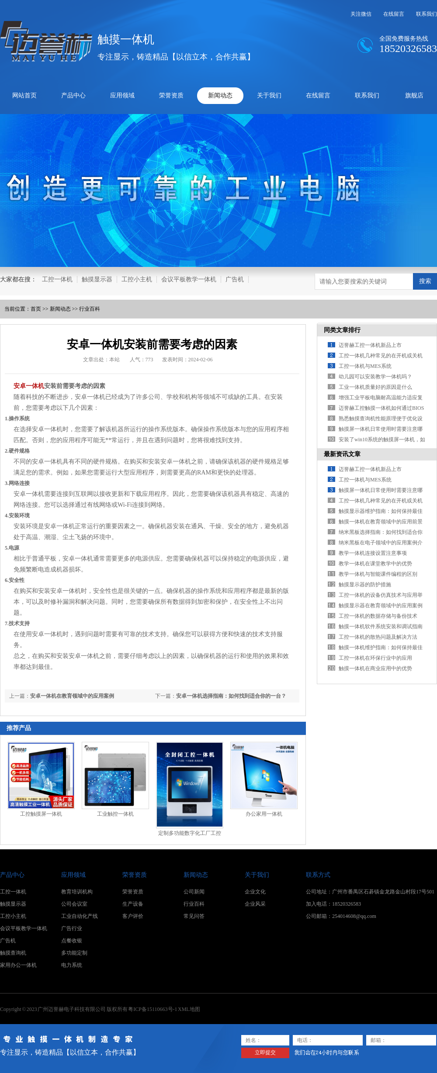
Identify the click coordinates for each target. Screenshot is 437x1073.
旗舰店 (414, 95)
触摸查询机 (13, 953)
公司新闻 (194, 892)
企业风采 (255, 904)
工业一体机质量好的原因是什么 (375, 387)
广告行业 (71, 928)
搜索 (425, 280)
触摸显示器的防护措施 (365, 584)
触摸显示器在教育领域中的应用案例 (381, 605)
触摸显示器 (97, 279)
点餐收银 (71, 941)
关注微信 (360, 14)
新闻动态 (220, 95)
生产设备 (132, 904)
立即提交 (265, 1052)
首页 (36, 309)
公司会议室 (74, 904)
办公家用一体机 (264, 814)
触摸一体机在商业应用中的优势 (375, 668)
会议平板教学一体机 (188, 279)
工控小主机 (136, 279)
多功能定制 (74, 953)
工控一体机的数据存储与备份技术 (378, 616)
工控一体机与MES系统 (365, 366)
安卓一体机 (29, 386)
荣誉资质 (171, 95)
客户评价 (132, 916)
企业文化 (255, 892)
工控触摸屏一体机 (41, 814)
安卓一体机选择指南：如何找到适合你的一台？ (231, 696)
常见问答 (194, 916)
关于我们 (269, 95)
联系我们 (426, 14)
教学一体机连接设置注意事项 (373, 553)
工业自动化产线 (79, 916)
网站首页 (24, 95)
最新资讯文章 (342, 454)
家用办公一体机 (18, 965)
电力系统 (71, 965)
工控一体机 (57, 279)
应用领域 (122, 95)
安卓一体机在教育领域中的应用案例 (72, 696)
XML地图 (189, 1009)
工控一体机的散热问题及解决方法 (378, 637)
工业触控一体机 (115, 814)
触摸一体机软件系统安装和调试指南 (381, 626)
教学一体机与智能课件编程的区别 (378, 574)
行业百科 (89, 309)
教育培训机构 (77, 892)
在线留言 (393, 14)
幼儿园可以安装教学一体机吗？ (375, 377)
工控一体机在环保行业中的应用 (375, 658)
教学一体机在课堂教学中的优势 (375, 564)
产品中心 (73, 95)
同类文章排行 (342, 330)
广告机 (234, 279)
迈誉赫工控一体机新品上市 (370, 345)
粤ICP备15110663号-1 (152, 1009)
